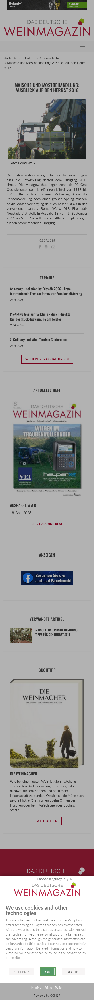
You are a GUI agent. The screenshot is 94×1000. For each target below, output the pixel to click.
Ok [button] (48, 971)
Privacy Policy (53, 987)
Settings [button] (21, 971)
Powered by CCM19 (47, 995)
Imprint (36, 987)
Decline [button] (73, 971)
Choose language (49, 879)
